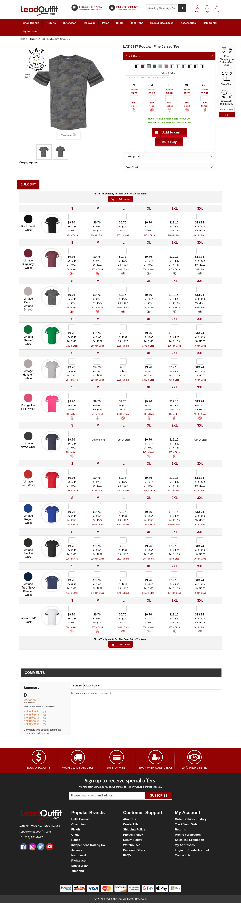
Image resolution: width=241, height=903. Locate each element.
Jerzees (76, 850)
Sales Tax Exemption (189, 840)
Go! (227, 114)
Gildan (75, 834)
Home (22, 39)
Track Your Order (187, 824)
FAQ (197, 11)
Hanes (75, 840)
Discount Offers (134, 850)
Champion (78, 824)
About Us (129, 819)
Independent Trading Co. (88, 845)
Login (206, 11)
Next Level (78, 855)
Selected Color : (169, 73)
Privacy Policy (133, 834)
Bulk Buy (28, 184)
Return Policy (132, 840)
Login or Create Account (192, 850)
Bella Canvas (80, 819)
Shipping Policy (134, 829)
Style (27, 74)
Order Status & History (190, 819)
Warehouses (131, 845)
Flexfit (75, 829)
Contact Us (131, 824)
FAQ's (127, 855)
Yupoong (77, 871)
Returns (180, 829)
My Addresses (185, 845)
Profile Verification (188, 834)
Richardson (79, 860)
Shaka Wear (79, 865)
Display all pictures (29, 162)
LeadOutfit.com (113, 899)
